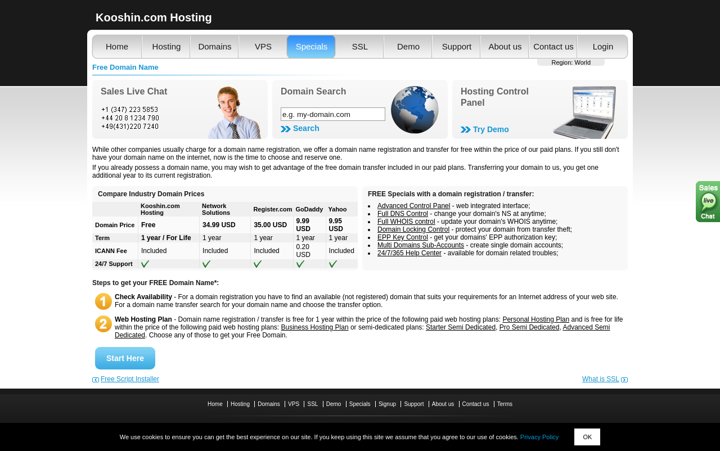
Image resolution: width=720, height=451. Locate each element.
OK (587, 437)
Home (117, 46)
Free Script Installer (130, 379)
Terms (504, 404)
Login (603, 46)
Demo (408, 46)
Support (457, 46)
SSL (360, 46)
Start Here (125, 358)
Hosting (166, 46)
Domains (214, 46)
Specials (312, 46)
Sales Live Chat (134, 91)
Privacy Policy (539, 437)
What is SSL (600, 379)
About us (504, 46)
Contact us (553, 46)
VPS (263, 46)
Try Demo (491, 129)
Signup (387, 404)
